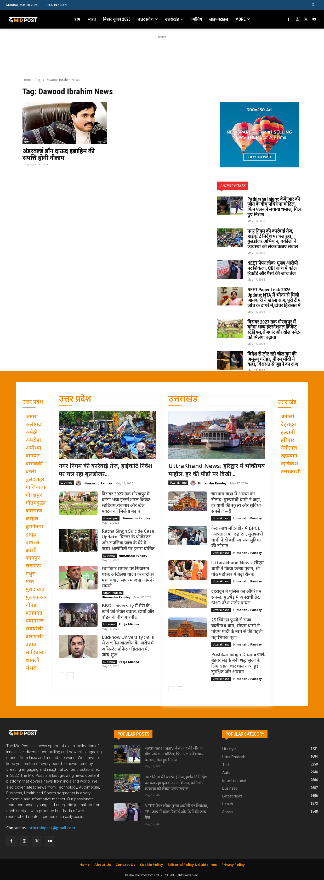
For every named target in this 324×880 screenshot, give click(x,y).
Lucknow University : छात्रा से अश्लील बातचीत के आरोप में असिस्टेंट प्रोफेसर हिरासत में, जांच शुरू (128, 646)
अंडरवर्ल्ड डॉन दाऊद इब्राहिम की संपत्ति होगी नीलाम (58, 154)
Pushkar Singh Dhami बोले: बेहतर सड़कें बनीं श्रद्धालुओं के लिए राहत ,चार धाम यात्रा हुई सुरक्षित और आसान (238, 663)
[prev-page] (62, 675)
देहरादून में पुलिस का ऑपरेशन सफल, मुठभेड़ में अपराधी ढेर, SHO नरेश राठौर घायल (236, 597)
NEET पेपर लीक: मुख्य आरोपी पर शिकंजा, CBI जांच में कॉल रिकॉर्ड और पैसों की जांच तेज (272, 268)
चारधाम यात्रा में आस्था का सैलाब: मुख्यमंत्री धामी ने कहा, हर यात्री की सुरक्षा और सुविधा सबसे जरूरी (236, 503)
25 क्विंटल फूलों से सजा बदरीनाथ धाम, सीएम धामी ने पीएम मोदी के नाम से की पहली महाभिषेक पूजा (237, 629)
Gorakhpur (110, 518)
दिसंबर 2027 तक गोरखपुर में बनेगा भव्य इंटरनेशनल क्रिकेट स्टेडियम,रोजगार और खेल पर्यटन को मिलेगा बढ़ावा (274, 329)
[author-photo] (79, 483)
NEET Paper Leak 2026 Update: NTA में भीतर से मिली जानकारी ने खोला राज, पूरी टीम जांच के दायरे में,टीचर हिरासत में (273, 297)
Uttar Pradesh (112, 593)
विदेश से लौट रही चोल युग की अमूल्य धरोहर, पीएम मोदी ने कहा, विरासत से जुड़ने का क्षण (272, 359)
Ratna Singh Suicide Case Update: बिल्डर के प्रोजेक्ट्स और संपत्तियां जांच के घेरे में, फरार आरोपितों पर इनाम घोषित (128, 540)
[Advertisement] (162, 51)
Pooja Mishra (129, 624)
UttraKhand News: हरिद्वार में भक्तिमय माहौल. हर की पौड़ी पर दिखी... (216, 470)
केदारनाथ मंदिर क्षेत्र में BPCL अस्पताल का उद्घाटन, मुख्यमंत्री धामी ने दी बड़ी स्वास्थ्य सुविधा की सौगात (237, 537)
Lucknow (66, 482)
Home (27, 80)
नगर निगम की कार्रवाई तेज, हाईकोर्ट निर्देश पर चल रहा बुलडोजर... (105, 470)
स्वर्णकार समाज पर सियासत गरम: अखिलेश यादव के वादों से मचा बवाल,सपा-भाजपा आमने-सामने (128, 577)
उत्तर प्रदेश (75, 400)
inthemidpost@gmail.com (51, 828)
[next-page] (70, 675)
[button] (314, 5)
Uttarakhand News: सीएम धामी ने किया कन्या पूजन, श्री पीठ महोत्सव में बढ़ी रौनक (237, 569)
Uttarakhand (178, 482)
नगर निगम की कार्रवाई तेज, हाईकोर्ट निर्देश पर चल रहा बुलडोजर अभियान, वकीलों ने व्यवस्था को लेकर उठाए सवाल (272, 238)
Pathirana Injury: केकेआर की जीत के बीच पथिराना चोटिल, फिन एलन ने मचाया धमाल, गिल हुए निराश (274, 206)
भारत (26, 142)
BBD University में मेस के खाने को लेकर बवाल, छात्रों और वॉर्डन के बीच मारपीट (128, 612)
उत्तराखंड (183, 400)
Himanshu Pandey (97, 483)
